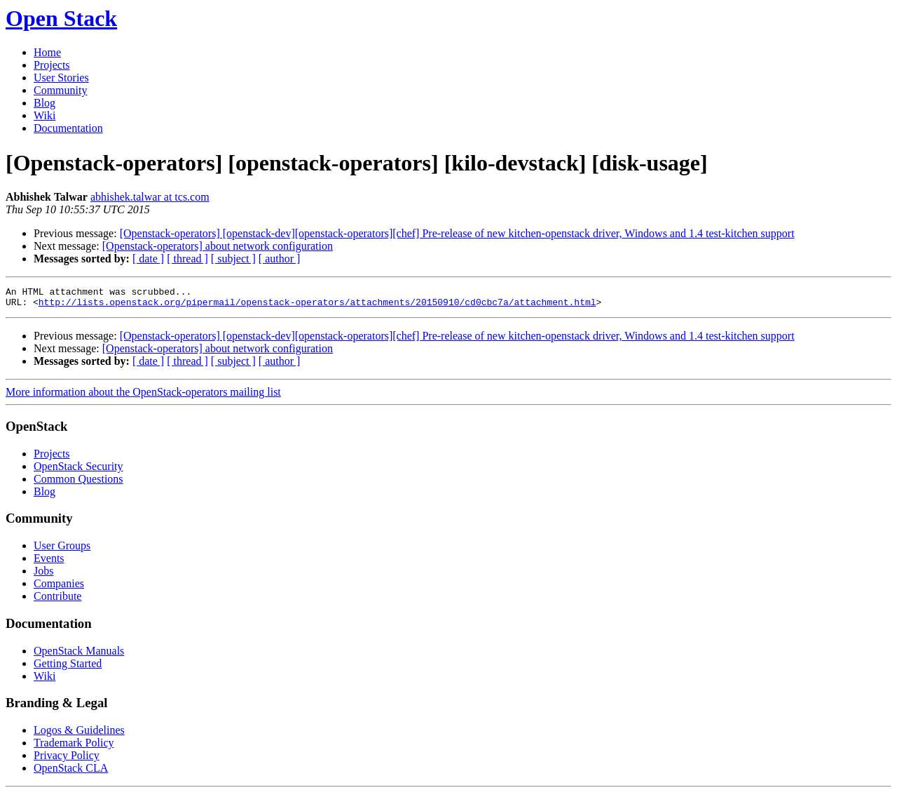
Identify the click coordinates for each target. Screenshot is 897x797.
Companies (59, 588)
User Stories (61, 77)
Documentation (68, 128)
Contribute (57, 600)
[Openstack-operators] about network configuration (217, 246)
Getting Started (68, 668)
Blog (44, 103)
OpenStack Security (78, 470)
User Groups (62, 550)
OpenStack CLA (71, 772)
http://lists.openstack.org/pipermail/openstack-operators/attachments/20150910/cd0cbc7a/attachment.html (317, 306)
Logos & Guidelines (79, 734)
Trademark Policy (74, 747)
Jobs (43, 575)
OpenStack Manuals (79, 655)
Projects (52, 65)
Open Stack (61, 18)
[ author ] (280, 258)
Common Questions (78, 483)
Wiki (44, 115)
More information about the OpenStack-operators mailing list (143, 396)
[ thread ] (187, 258)
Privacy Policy (67, 759)
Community (60, 90)
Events (49, 562)
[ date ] (148, 258)
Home (47, 52)
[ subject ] (233, 258)
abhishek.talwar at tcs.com (150, 197)
